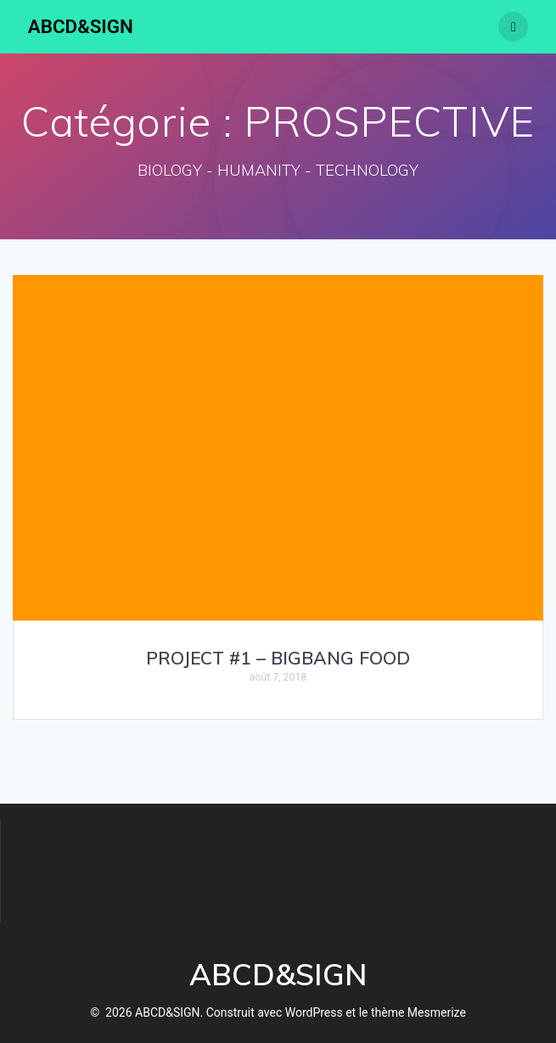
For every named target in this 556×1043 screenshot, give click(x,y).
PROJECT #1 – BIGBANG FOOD (278, 658)
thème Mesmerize (418, 1012)
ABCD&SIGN (80, 26)
